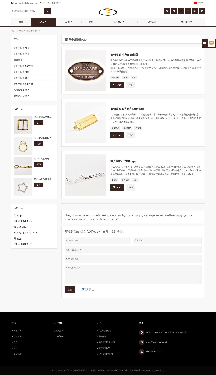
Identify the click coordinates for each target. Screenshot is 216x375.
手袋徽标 (103, 336)
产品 (43, 22)
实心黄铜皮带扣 (106, 354)
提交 (70, 289)
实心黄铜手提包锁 (107, 342)
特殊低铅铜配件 (21, 90)
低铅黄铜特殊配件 (43, 138)
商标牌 (138, 128)
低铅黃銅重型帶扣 (43, 117)
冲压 (125, 77)
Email (117, 84)
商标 (133, 77)
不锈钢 (114, 180)
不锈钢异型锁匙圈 (43, 179)
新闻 (68, 22)
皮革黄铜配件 (105, 348)
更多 (39, 123)
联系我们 (152, 22)
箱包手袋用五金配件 (23, 84)
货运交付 (18, 330)
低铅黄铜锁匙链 (41, 158)
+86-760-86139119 (23, 244)
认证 (16, 348)
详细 (131, 85)
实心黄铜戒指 (105, 330)
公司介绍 (60, 330)
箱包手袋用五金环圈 (23, 66)
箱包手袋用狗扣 (21, 48)
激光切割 (125, 180)
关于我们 (186, 22)
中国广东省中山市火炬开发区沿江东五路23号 (166, 332)
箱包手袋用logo (21, 78)
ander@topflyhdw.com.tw (26, 3)
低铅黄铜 (115, 77)
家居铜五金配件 (21, 96)
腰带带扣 (18, 60)
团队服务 (18, 336)
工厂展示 (119, 22)
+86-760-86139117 (52, 3)
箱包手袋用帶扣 (21, 54)
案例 (91, 22)
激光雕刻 (127, 128)
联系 (141, 323)
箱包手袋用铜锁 (21, 72)
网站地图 (18, 354)
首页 (21, 22)
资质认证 (60, 336)
